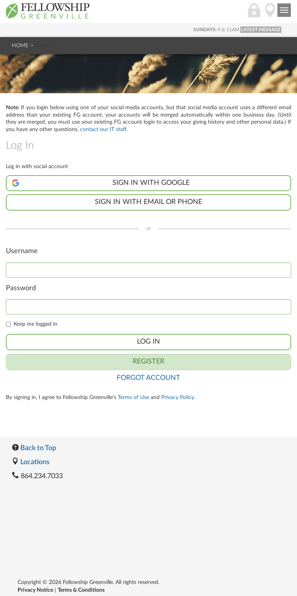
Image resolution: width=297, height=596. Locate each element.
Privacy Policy (177, 397)
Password (21, 288)
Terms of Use (133, 397)
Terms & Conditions (81, 590)
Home (20, 45)
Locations (31, 462)
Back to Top (34, 448)
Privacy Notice (35, 590)
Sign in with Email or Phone (148, 202)
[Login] (254, 14)
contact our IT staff (103, 129)
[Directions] (270, 14)
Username (22, 251)
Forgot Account (148, 377)
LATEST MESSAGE (261, 29)
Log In (148, 341)
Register (148, 361)
